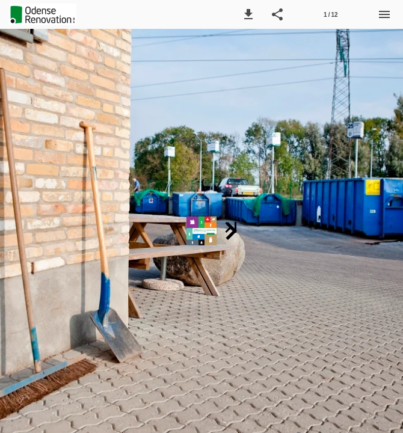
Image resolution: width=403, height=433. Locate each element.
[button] (248, 14)
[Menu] (384, 14)
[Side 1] (330, 14)
